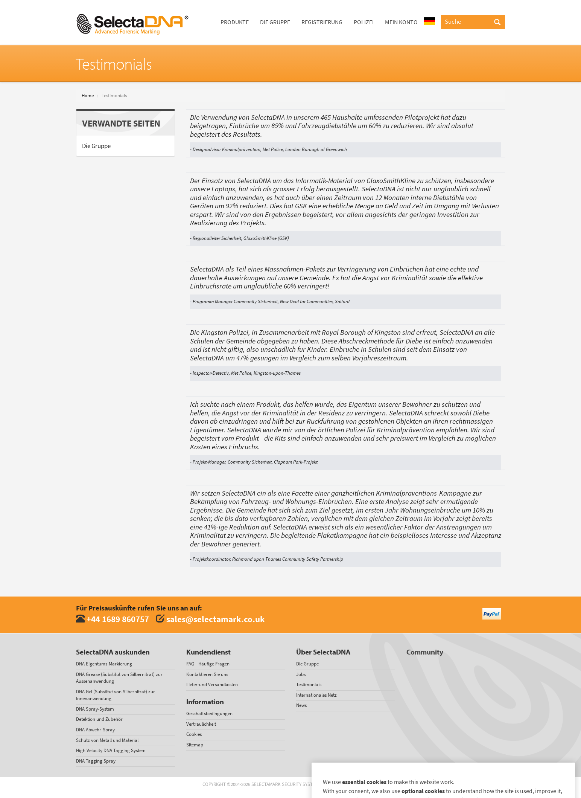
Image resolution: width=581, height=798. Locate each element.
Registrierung (321, 22)
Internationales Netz (316, 695)
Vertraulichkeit (201, 724)
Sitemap (194, 745)
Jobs (301, 674)
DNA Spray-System (95, 709)
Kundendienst (208, 651)
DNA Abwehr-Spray (95, 729)
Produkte (235, 22)
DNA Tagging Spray (96, 761)
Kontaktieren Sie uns (207, 674)
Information (205, 701)
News (301, 705)
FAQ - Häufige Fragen (208, 664)
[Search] (497, 22)
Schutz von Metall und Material (107, 740)
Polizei (364, 22)
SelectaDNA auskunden (113, 651)
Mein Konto (401, 22)
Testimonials (308, 684)
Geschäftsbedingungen (209, 713)
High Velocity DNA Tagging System (111, 750)
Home (88, 95)
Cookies (194, 734)
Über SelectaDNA (323, 651)
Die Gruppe (275, 22)
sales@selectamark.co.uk (215, 619)
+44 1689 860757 (118, 619)
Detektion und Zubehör (99, 719)
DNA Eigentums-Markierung (104, 664)
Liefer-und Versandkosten (212, 684)
